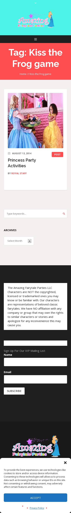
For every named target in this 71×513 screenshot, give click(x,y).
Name (8, 355)
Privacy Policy (37, 508)
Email (7, 372)
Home (23, 74)
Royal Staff (19, 173)
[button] (65, 463)
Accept (35, 498)
